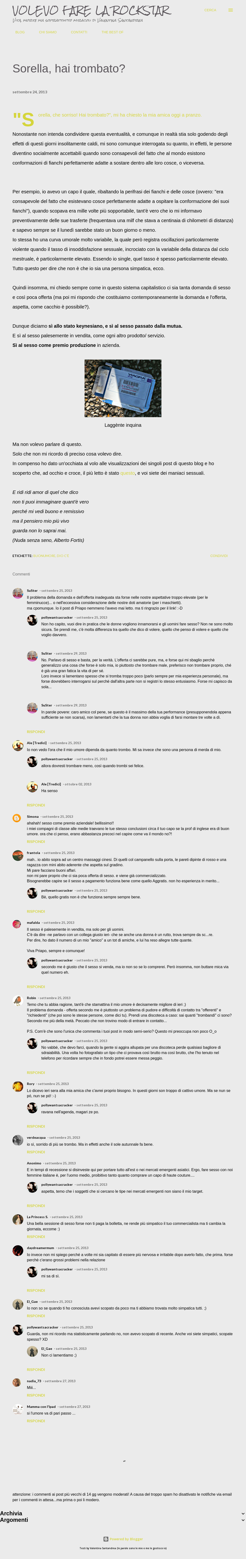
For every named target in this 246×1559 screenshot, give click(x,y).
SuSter (32, 590)
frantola (33, 853)
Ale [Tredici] (37, 743)
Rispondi (36, 731)
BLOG (17, 32)
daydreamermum (40, 1248)
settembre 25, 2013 (56, 590)
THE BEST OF (110, 32)
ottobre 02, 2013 (78, 784)
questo (127, 473)
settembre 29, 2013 (71, 653)
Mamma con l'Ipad (41, 1407)
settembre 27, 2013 (60, 1381)
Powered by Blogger (123, 1539)
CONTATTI (76, 32)
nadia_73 (34, 1381)
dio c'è (63, 556)
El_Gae (32, 1301)
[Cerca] (210, 10)
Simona (33, 816)
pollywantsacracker (57, 617)
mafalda (33, 922)
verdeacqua (36, 1137)
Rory (30, 1084)
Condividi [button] (219, 556)
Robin (31, 998)
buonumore (44, 556)
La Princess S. (37, 1217)
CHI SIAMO (45, 32)
